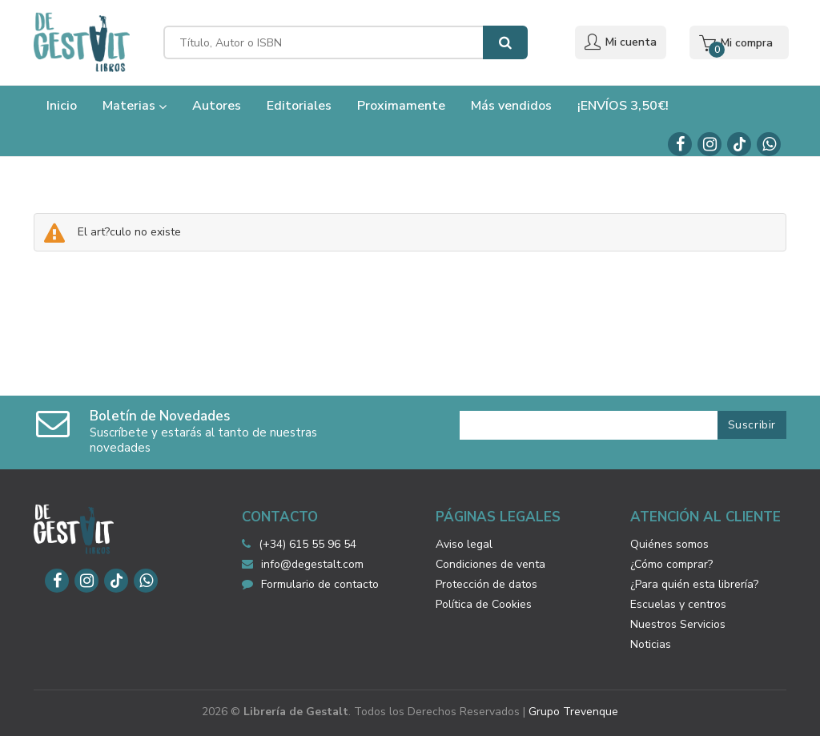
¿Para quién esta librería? (694, 584)
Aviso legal (464, 544)
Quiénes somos (669, 544)
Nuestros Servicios (678, 624)
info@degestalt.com (303, 564)
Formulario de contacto (310, 584)
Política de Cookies (484, 604)
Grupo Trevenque (573, 711)
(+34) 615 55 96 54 (307, 544)
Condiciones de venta (490, 564)
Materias (134, 106)
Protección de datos (486, 584)
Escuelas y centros (678, 604)
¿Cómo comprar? (671, 564)
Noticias (650, 644)
